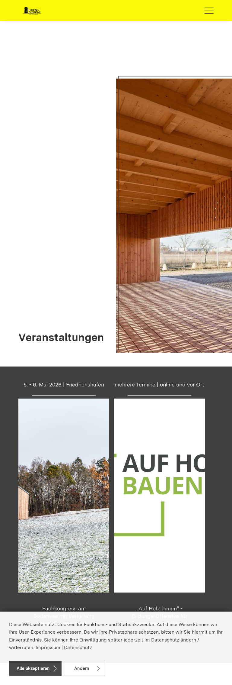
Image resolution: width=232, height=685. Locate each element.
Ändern (81, 668)
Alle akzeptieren (33, 668)
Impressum (48, 647)
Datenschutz (78, 647)
